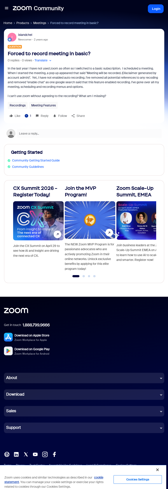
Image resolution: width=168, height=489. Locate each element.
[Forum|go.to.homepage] (38, 8)
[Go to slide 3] (89, 276)
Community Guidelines (28, 167)
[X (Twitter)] (26, 454)
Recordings (18, 105)
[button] (6, 8)
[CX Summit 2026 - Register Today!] (38, 229)
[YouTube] (35, 454)
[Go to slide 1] (76, 276)
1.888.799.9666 (36, 325)
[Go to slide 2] (84, 276)
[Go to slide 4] (94, 276)
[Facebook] (54, 454)
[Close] (157, 469)
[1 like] (28, 116)
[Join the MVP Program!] (90, 229)
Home (8, 23)
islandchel (25, 35)
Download (15, 394)
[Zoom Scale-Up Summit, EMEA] (141, 229)
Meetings (39, 23)
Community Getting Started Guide (36, 160)
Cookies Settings (137, 479)
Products (22, 23)
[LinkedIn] (16, 454)
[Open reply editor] (84, 133)
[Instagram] (45, 454)
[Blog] (7, 454)
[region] (83, 477)
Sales (11, 411)
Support (13, 427)
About (11, 377)
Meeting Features (43, 105)
